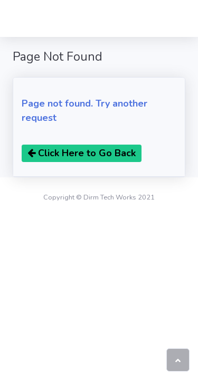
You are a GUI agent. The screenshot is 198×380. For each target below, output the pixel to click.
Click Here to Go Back (81, 153)
